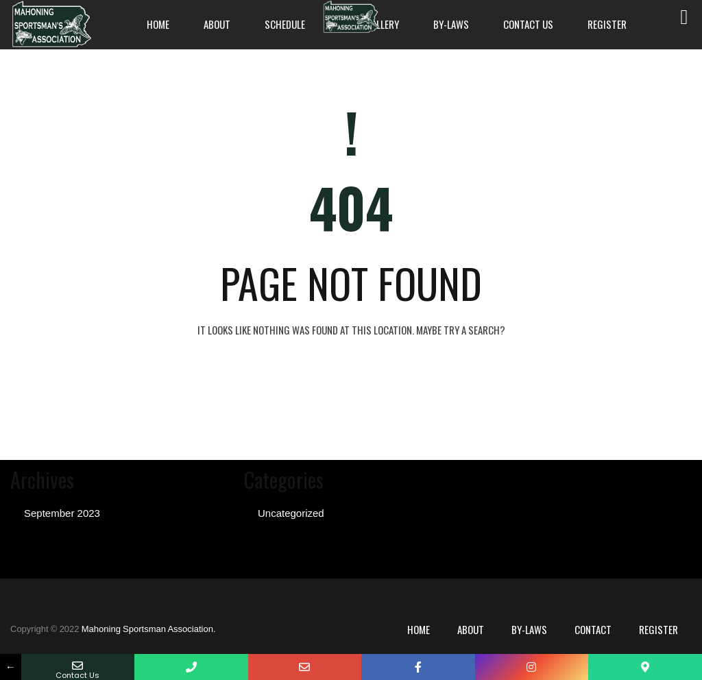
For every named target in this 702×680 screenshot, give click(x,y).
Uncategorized (291, 513)
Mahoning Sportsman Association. (149, 629)
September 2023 (62, 513)
